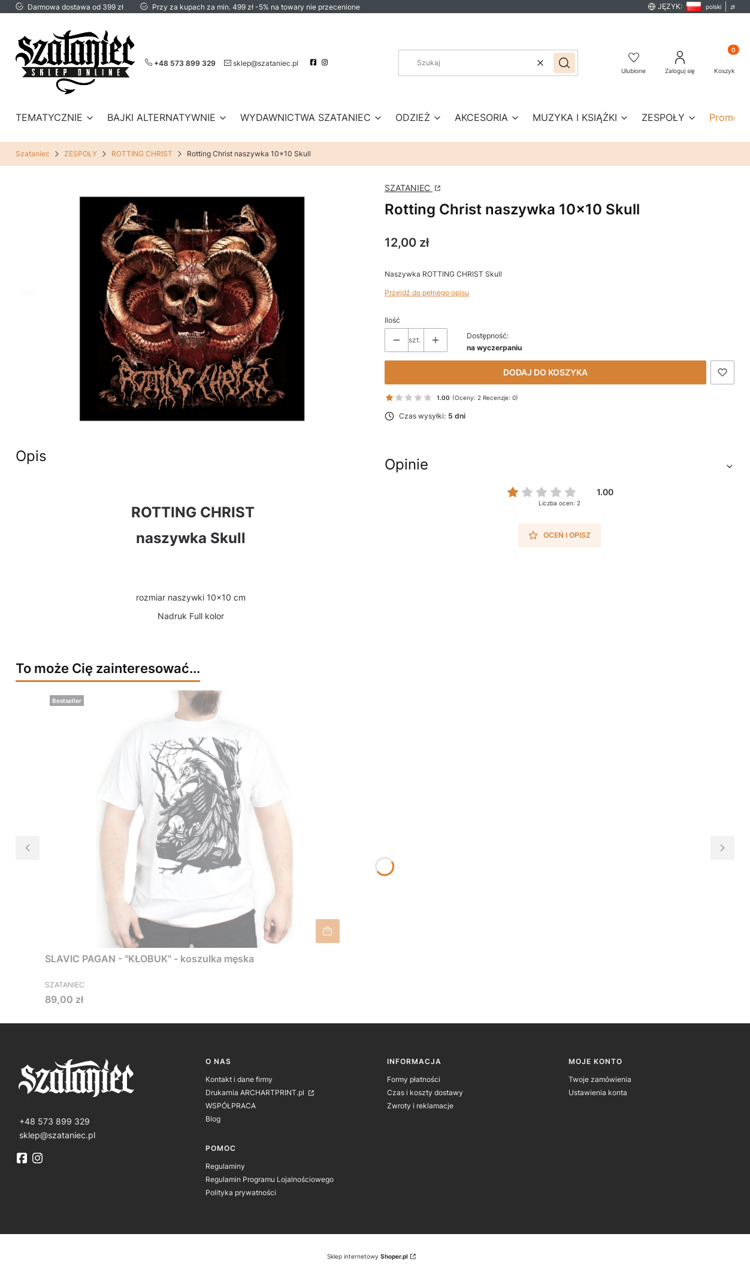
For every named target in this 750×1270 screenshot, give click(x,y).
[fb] (23, 1158)
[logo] (106, 1077)
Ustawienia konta (597, 1092)
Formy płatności (413, 1079)
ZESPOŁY (80, 153)
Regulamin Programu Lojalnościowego (269, 1179)
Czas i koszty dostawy (425, 1092)
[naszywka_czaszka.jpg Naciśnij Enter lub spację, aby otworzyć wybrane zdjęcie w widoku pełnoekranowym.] (191, 309)
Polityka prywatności (240, 1192)
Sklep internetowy (367, 1256)
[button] (564, 63)
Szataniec (33, 153)
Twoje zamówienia (599, 1079)
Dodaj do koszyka (545, 372)
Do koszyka (328, 931)
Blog (212, 1118)
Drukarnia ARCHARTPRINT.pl (255, 1092)
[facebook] (314, 62)
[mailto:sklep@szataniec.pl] (261, 62)
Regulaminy (225, 1166)
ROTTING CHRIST (142, 153)
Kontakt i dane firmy (239, 1079)
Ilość (392, 320)
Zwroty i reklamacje (420, 1105)
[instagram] (326, 62)
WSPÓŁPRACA (230, 1105)
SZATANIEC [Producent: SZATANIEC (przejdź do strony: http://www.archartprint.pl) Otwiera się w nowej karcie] (409, 188)
